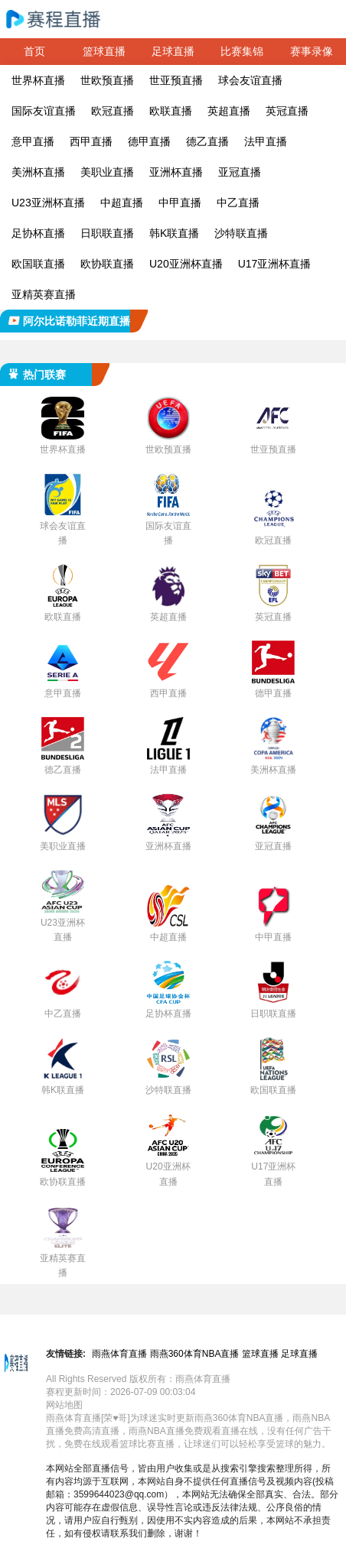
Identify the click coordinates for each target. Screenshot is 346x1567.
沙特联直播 (241, 233)
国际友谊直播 (43, 111)
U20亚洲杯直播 (186, 264)
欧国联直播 (38, 264)
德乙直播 (207, 141)
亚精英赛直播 (43, 294)
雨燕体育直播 (119, 1353)
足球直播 (173, 51)
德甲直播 (149, 141)
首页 (34, 51)
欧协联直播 (107, 264)
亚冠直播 (239, 172)
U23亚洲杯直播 (48, 202)
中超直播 (121, 202)
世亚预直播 (176, 80)
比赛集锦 (241, 51)
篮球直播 (104, 51)
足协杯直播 (38, 233)
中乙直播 (238, 202)
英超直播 (228, 111)
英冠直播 (287, 111)
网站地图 (64, 1405)
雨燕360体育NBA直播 (195, 1353)
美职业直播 (107, 172)
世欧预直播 (107, 80)
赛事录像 (311, 51)
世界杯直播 (38, 80)
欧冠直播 (112, 111)
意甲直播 (32, 141)
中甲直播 (179, 202)
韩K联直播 (174, 233)
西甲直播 (91, 141)
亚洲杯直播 (176, 172)
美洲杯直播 (38, 172)
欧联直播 (170, 111)
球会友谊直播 (250, 80)
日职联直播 (107, 233)
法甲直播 (265, 141)
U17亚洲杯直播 (275, 264)
